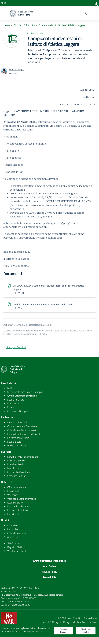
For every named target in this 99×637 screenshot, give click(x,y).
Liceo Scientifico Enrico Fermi (81, 618)
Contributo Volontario (18, 472)
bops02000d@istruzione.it (18, 594)
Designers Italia (71, 622)
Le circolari (12, 529)
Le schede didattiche (18, 506)
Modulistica (13, 468)
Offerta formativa (16, 487)
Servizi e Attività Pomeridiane (22, 457)
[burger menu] (4, 13)
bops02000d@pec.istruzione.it (52, 594)
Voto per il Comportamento (21, 499)
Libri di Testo (13, 491)
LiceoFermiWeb (15, 464)
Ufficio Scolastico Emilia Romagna (25, 392)
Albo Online (49, 566)
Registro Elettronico (17, 547)
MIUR (10, 388)
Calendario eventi (16, 533)
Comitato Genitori (16, 476)
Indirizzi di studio (16, 460)
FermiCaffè (13, 514)
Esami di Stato (15, 502)
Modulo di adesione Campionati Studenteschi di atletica (43, 304)
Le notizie (12, 525)
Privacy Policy (49, 572)
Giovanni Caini (89, 622)
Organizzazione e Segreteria (22, 426)
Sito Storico (13, 543)
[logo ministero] (13, 13)
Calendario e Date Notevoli (21, 430)
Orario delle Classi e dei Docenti (23, 434)
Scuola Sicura (14, 442)
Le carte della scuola (18, 438)
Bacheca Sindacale (17, 445)
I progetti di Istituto (17, 510)
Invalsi (10, 407)
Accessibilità (49, 577)
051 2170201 (11, 591)
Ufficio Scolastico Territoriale (22, 396)
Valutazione (13, 495)
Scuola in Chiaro (15, 399)
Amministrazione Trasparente (49, 561)
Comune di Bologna (17, 411)
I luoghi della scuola (17, 422)
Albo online (13, 537)
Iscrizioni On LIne (16, 403)
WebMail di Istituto (17, 551)
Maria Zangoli (16, 69)
